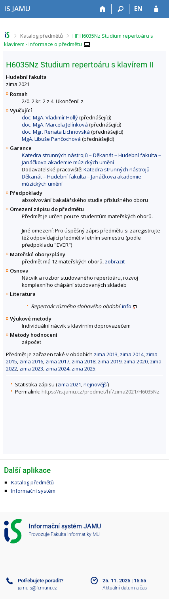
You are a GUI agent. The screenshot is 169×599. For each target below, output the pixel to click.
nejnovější (96, 384)
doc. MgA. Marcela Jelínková (55, 124)
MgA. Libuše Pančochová (51, 138)
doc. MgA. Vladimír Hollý (50, 117)
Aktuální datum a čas (125, 588)
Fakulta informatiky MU (75, 534)
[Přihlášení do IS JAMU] (156, 9)
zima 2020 (136, 361)
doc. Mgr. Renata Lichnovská (56, 131)
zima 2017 (57, 361)
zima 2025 (83, 368)
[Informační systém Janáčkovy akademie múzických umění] (17, 8)
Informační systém (33, 490)
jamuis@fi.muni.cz (37, 588)
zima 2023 (31, 368)
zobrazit (115, 261)
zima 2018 (83, 361)
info (126, 306)
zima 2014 (132, 354)
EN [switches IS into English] (138, 8)
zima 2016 (31, 361)
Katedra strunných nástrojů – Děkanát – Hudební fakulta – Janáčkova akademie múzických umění (91, 159)
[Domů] (103, 9)
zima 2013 (106, 354)
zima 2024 (57, 368)
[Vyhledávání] (120, 9)
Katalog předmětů (41, 35)
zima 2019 (110, 361)
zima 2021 (69, 384)
